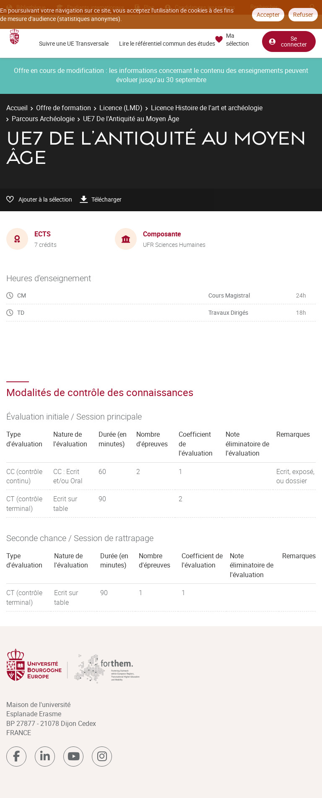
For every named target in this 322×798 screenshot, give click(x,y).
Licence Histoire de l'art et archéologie (206, 107)
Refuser (303, 14)
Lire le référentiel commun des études (167, 43)
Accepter (268, 14)
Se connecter (287, 41)
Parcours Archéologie (43, 118)
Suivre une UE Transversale (74, 43)
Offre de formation (63, 107)
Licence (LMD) (121, 107)
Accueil (17, 107)
